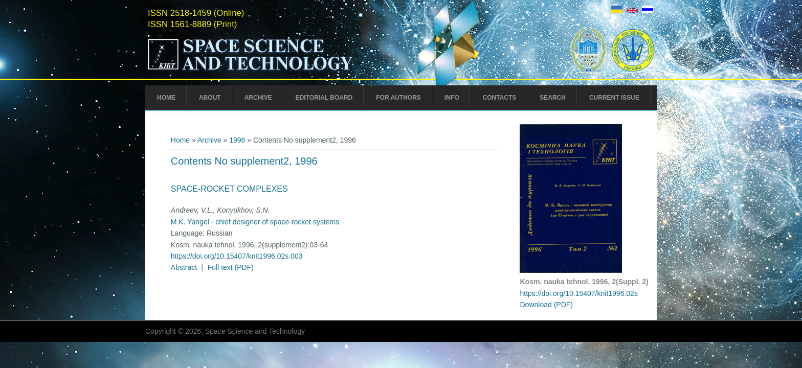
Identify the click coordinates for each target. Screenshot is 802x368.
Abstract (184, 267)
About (210, 97)
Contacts (499, 97)
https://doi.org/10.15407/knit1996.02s (578, 293)
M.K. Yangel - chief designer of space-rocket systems (255, 222)
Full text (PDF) (231, 267)
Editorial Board (324, 97)
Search (553, 97)
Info (451, 97)
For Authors (398, 97)
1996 (237, 140)
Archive (258, 97)
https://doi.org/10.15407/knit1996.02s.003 (237, 256)
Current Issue (614, 97)
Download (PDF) (546, 305)
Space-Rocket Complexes (229, 189)
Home (166, 97)
